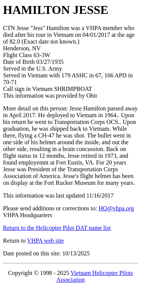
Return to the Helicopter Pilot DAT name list (57, 228)
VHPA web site (45, 240)
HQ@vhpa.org (116, 208)
